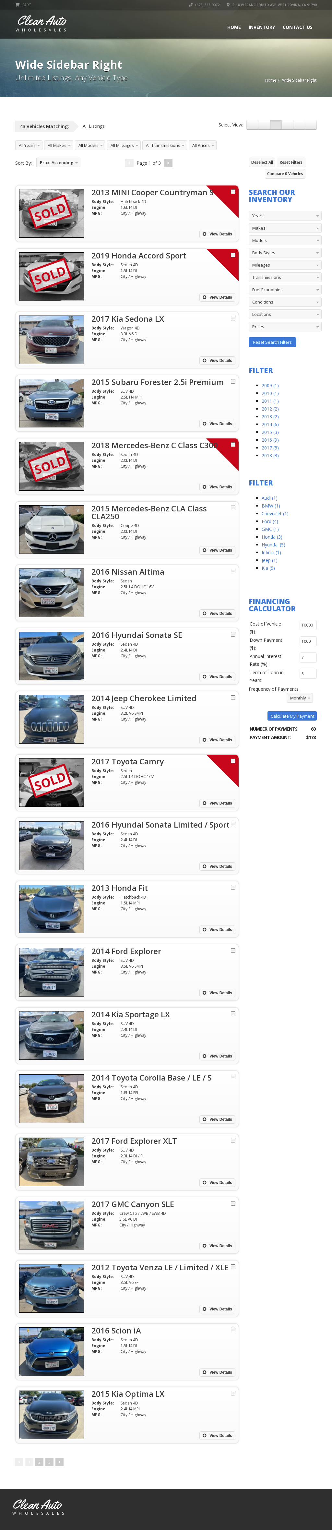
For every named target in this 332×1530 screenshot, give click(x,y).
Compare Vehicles (285, 173)
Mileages (261, 265)
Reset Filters (291, 162)
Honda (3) (272, 537)
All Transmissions (163, 145)
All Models (88, 145)
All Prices (201, 145)
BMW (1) (271, 506)
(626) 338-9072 (204, 5)
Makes (259, 228)
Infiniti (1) (271, 552)
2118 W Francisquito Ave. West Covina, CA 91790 (272, 5)
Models (259, 240)
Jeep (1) (270, 560)
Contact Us (298, 27)
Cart (23, 5)
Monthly (298, 698)
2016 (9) (270, 440)
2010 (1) (270, 393)
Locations (261, 314)
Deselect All (262, 162)
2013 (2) (270, 416)
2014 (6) (270, 424)
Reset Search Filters (272, 342)
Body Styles (263, 253)
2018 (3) (270, 455)
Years (258, 216)
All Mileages (122, 145)
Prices (258, 326)
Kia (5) (268, 568)
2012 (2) (270, 409)
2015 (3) (270, 432)
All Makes (57, 145)
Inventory (262, 27)
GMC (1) (270, 529)
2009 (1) (270, 385)
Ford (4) (270, 521)
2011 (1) (270, 401)
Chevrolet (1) (275, 513)
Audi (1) (270, 498)
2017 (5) (270, 448)
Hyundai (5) (273, 545)
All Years (27, 145)
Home (234, 27)
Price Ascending (57, 162)
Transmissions (266, 277)
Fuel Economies (267, 290)
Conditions (262, 302)
